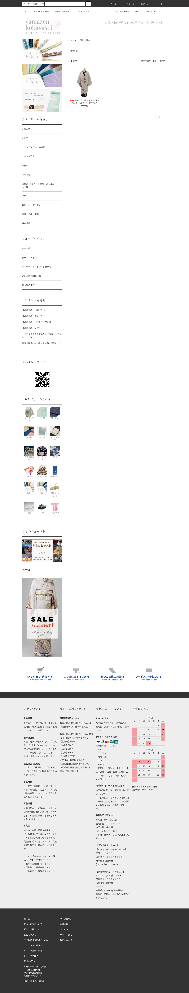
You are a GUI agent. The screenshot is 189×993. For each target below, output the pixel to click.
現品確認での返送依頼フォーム (40, 871)
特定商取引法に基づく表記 (36, 940)
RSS (26, 961)
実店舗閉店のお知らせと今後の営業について (41, 344)
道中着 (87, 40)
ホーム (25, 11)
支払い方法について (33, 924)
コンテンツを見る (80, 11)
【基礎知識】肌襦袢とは (33, 310)
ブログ (135, 11)
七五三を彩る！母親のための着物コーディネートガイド (41, 335)
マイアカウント (67, 919)
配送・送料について (33, 929)
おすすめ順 (146, 61)
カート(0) (159, 4)
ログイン (143, 4)
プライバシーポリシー (34, 945)
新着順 (163, 61)
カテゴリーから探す (40, 11)
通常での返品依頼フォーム (38, 864)
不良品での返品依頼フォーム (39, 867)
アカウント (113, 4)
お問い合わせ (149, 11)
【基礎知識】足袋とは (32, 328)
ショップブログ (31, 956)
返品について (30, 935)
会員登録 (129, 4)
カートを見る (66, 935)
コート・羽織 (78, 40)
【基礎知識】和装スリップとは (36, 322)
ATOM (32, 961)
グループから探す (60, 11)
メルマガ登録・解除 (119, 11)
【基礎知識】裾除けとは (33, 316)
